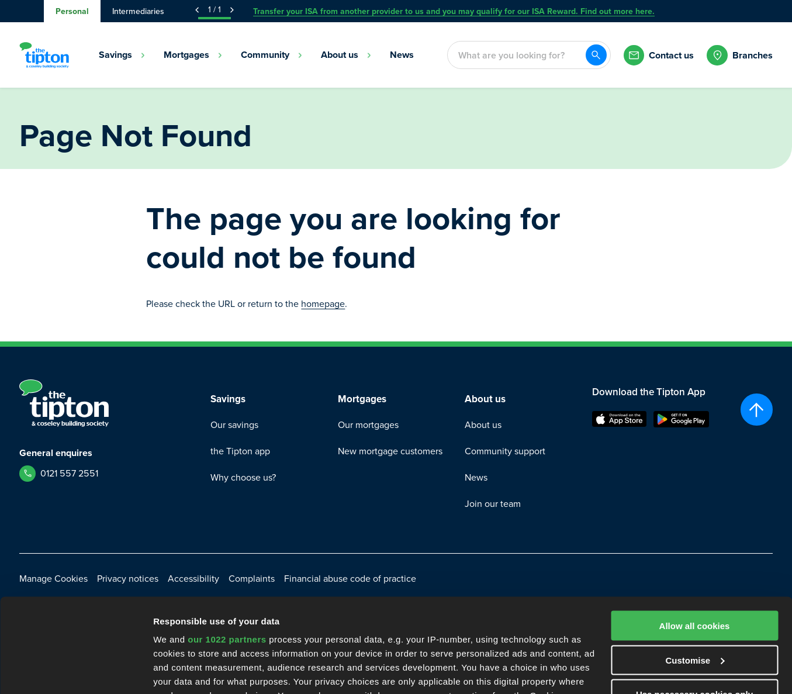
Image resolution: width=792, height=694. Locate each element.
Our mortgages (368, 424)
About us (483, 424)
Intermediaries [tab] (138, 11)
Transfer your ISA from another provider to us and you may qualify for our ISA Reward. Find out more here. (454, 11)
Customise (694, 563)
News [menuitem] (402, 54)
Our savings (234, 424)
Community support (505, 451)
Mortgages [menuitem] (193, 54)
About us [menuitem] (346, 54)
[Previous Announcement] (197, 10)
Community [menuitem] (272, 54)
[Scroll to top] (757, 409)
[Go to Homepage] (44, 55)
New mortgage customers (390, 451)
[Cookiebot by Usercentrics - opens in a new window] (76, 671)
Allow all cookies (694, 528)
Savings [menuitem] (122, 54)
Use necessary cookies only (694, 597)
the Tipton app (240, 451)
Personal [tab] (72, 11)
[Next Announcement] (232, 10)
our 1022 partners (227, 542)
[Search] (596, 54)
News (476, 477)
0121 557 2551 (69, 473)
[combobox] (516, 55)
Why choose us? (243, 477)
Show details (180, 671)
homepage (323, 303)
